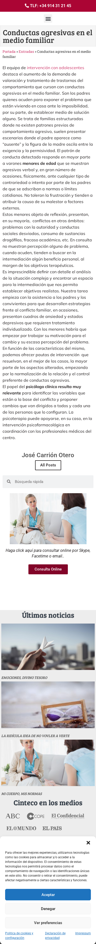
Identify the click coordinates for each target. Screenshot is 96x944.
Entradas (26, 51)
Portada (9, 51)
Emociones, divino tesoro (24, 677)
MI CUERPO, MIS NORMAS (21, 793)
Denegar (48, 908)
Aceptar (48, 894)
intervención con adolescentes (55, 67)
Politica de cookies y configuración (19, 935)
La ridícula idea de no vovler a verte (35, 735)
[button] (88, 842)
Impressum (83, 933)
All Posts (48, 465)
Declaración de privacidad (55, 935)
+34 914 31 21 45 (55, 5)
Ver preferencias (48, 923)
